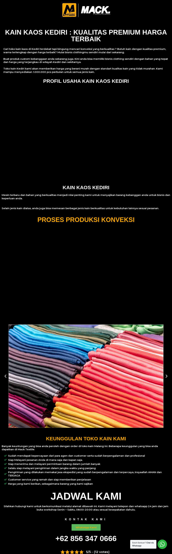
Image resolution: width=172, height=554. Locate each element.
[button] (5, 376)
